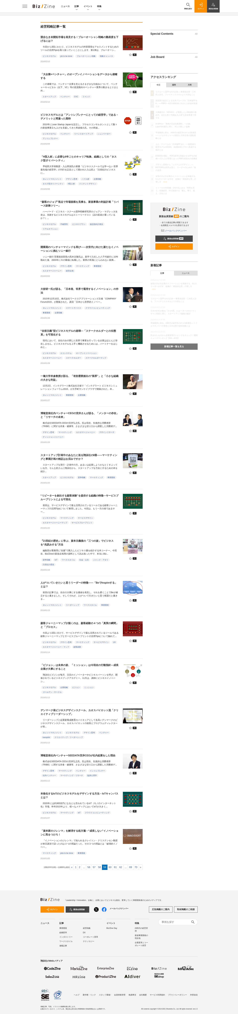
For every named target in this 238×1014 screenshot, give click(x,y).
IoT (56, 560)
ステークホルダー (73, 358)
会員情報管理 (119, 995)
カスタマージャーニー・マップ (56, 647)
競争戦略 (81, 477)
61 (115, 867)
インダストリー (66, 937)
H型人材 (71, 184)
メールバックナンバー (174, 230)
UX (114, 642)
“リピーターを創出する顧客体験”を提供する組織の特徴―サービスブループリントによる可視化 (79, 497)
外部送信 (194, 995)
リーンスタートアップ (83, 134)
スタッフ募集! (105, 995)
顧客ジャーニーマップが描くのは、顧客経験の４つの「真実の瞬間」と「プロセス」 (79, 625)
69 (130, 867)
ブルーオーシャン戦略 (86, 56)
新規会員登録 (173, 238)
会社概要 (143, 995)
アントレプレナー (50, 138)
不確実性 (64, 224)
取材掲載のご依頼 (186, 909)
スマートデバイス (73, 308)
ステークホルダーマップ (95, 358)
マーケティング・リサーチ (71, 775)
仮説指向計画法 (96, 224)
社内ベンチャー (49, 775)
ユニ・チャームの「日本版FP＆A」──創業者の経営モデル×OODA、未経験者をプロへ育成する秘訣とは (176, 147)
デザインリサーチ (106, 432)
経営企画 (70, 271)
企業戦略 (97, 179)
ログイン (173, 246)
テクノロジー (88, 941)
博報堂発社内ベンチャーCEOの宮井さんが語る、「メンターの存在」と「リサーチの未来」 (80, 415)
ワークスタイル (68, 560)
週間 (174, 85)
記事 (76, 6)
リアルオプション (50, 229)
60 (110, 867)
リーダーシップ (72, 605)
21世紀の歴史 (48, 564)
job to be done (66, 56)
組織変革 (63, 932)
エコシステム (66, 353)
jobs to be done (66, 853)
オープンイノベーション (86, 353)
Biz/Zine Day (112, 928)
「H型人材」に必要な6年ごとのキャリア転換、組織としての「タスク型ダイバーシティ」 (79, 158)
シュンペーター (104, 134)
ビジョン (76, 687)
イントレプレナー (97, 771)
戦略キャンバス (106, 56)
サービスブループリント (82, 523)
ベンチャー (65, 97)
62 (120, 867)
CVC (76, 97)
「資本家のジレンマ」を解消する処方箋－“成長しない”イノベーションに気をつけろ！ (79, 832)
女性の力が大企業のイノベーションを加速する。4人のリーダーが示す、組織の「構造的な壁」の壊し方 (176, 179)
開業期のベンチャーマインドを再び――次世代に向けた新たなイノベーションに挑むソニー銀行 (79, 249)
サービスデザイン (85, 518)
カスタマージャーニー (52, 271)
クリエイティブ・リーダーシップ (69, 737)
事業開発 (97, 266)
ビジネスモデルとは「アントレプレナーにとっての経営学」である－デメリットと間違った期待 (79, 116)
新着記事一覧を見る (174, 346)
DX (84, 932)
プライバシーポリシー (177, 995)
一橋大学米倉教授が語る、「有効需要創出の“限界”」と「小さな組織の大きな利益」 (79, 378)
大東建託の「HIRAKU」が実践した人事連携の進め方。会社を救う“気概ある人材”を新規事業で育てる (176, 115)
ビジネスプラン (78, 224)
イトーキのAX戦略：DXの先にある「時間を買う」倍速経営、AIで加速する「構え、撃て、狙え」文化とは (175, 191)
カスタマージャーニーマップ (55, 523)
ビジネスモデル (49, 56)
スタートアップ (49, 97)
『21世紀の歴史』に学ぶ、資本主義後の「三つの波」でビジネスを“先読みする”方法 (77, 542)
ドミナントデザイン (87, 184)
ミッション (89, 687)
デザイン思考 (71, 179)
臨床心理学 (92, 775)
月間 (189, 85)
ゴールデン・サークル (52, 692)
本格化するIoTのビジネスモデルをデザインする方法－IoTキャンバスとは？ (79, 795)
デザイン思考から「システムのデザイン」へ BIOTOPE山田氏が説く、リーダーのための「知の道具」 (176, 167)
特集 (99, 6)
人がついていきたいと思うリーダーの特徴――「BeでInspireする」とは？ (79, 584)
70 (135, 867)
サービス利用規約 (157, 995)
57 (94, 867)
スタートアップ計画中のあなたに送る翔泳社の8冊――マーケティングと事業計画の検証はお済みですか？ (79, 457)
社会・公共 (84, 560)
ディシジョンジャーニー (53, 437)
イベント (88, 6)
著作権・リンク (89, 995)
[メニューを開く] (25, 6)
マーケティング (82, 266)
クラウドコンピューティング (97, 308)
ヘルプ (76, 995)
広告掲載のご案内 (161, 909)
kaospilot (46, 737)
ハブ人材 (85, 179)
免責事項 (132, 995)
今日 (158, 85)
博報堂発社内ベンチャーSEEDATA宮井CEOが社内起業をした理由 (78, 755)
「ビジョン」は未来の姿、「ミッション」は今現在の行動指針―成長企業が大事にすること (79, 667)
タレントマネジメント (52, 179)
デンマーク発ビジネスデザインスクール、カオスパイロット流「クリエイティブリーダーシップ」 (79, 712)
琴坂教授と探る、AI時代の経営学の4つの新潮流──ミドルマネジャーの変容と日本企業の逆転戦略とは (176, 135)
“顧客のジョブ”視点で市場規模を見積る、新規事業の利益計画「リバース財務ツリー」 (79, 204)
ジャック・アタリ (100, 560)
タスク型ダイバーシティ (53, 184)
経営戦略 (86, 928)
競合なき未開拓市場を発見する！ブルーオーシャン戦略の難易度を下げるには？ (79, 39)
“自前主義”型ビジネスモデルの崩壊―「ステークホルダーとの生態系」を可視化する (78, 333)
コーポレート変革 (90, 937)
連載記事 (63, 946)
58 (99, 867)
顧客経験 (77, 647)
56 (89, 867)
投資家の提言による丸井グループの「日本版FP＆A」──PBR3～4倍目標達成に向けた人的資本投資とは (176, 103)
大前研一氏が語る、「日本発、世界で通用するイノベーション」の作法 (79, 291)
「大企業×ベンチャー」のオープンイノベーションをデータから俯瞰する (79, 76)
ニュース (65, 6)
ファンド (86, 97)
